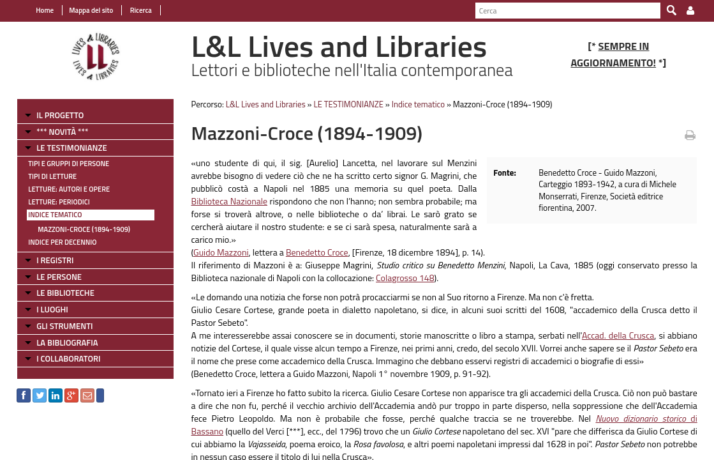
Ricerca (133, 10)
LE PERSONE (52, 276)
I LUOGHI (45, 309)
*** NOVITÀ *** (55, 131)
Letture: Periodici (51, 202)
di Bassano (599, 405)
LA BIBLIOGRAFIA (60, 342)
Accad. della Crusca (623, 322)
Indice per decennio (55, 242)
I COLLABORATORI (61, 358)
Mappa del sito (84, 10)
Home (38, 10)
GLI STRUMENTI (57, 325)
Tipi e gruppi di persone (61, 163)
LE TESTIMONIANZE (64, 147)
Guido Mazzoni (217, 239)
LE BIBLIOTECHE (58, 292)
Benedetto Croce (313, 239)
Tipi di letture (45, 176)
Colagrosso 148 (402, 265)
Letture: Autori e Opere (62, 189)
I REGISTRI (47, 260)
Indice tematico (48, 215)
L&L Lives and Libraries (262, 104)
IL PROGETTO (53, 115)
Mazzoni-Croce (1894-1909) (77, 229)
